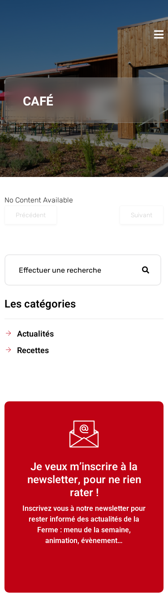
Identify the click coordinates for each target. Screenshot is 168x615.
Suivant (141, 215)
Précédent (31, 215)
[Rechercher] (145, 270)
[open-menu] (159, 34)
